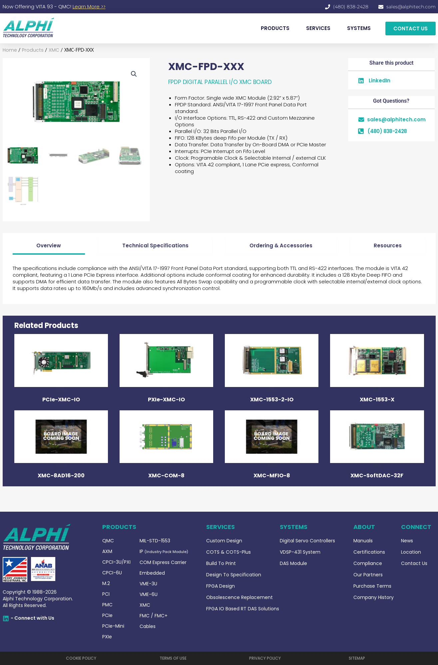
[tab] (49, 246)
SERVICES (318, 28)
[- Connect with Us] (6, 618)
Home (9, 50)
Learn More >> (89, 6)
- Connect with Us (32, 618)
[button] (134, 74)
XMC (51, 50)
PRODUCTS (275, 28)
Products (31, 50)
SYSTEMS (359, 28)
